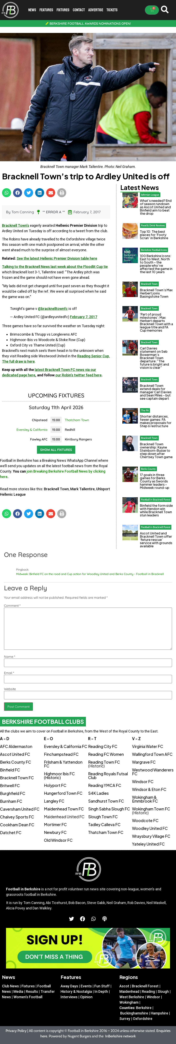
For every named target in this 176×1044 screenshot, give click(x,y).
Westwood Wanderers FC (153, 771)
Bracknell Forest (145, 986)
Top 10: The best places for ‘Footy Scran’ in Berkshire (154, 234)
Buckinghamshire (134, 1013)
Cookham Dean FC (17, 824)
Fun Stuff (102, 986)
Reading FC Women (106, 754)
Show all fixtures (56, 450)
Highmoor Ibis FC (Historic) (59, 775)
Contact (79, 9)
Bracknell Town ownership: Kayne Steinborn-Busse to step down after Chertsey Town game (156, 450)
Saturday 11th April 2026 (56, 407)
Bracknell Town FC (17, 777)
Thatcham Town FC (105, 832)
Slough (163, 991)
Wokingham (128, 1002)
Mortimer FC (55, 824)
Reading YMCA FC (104, 785)
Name (9, 656)
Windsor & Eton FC (149, 789)
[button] (6, 192)
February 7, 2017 (83, 317)
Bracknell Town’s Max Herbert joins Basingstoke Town (156, 293)
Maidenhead (129, 991)
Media (18, 991)
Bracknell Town (56, 489)
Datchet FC (10, 832)
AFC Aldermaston (16, 746)
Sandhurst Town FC (106, 801)
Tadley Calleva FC (104, 824)
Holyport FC (55, 785)
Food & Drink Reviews (153, 225)
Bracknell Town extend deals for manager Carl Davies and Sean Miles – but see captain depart (155, 391)
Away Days (69, 986)
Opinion (86, 997)
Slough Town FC (103, 816)
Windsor (153, 997)
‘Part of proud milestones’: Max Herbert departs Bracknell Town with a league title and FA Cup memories (156, 322)
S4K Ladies (98, 793)
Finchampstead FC (61, 754)
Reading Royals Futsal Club (108, 775)
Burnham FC (11, 801)
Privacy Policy (16, 1031)
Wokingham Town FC (151, 810)
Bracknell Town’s (15, 225)
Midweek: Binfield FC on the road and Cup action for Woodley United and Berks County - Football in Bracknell (90, 574)
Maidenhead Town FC (64, 808)
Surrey (124, 1018)
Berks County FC (15, 762)
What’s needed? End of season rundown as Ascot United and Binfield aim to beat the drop (156, 207)
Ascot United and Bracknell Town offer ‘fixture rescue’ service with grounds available (156, 539)
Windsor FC (143, 781)
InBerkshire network (120, 1036)
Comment (12, 605)
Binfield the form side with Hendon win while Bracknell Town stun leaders (156, 510)
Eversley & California (31, 430)
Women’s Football (27, 997)
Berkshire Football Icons (154, 249)
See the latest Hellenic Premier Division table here (57, 258)
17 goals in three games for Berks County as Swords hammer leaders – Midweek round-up (154, 481)
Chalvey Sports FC (17, 816)
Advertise (95, 9)
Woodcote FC (145, 820)
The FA (145, 410)
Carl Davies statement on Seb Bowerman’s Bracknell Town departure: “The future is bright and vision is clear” (154, 358)
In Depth (101, 991)
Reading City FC (102, 746)
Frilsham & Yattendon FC (63, 764)
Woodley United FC (150, 828)
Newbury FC (55, 832)
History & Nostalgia (76, 991)
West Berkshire (131, 997)
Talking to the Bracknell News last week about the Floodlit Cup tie (55, 267)
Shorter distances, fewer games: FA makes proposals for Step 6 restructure (155, 421)
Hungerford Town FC (63, 793)
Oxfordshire (142, 1018)
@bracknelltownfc (53, 308)
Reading (148, 991)
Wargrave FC (144, 762)
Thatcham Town (77, 420)
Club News (10, 986)
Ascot (124, 986)
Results (32, 991)
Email (9, 672)
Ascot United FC (15, 754)
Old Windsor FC (58, 840)
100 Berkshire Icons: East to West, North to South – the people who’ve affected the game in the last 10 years (156, 264)
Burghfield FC (12, 793)
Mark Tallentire (82, 489)
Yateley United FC (148, 844)
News (32, 9)
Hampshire (159, 1013)
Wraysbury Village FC (151, 836)
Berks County (148, 468)
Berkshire (144, 1008)
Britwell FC (10, 785)
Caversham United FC (20, 809)
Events (86, 986)
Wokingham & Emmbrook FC (145, 799)
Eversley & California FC (65, 746)
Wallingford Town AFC (152, 754)
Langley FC (54, 801)
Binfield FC (10, 769)
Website (10, 689)
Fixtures (63, 9)
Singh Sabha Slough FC (109, 808)
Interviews (69, 997)
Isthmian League (150, 194)
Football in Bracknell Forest (155, 499)
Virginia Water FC (147, 746)
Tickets (112, 9)
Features (46, 9)
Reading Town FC (104, 764)
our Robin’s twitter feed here (78, 375)
